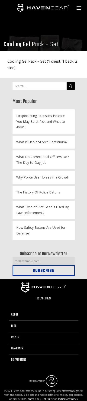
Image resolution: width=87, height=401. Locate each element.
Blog (13, 326)
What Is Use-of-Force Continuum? (41, 142)
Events (15, 337)
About (14, 314)
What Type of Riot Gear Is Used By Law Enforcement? (42, 210)
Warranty (17, 348)
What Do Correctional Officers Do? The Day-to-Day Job (42, 160)
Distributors (18, 360)
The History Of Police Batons (38, 192)
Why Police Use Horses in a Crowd (42, 177)
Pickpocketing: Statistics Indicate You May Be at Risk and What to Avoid (40, 121)
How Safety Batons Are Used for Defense (40, 230)
